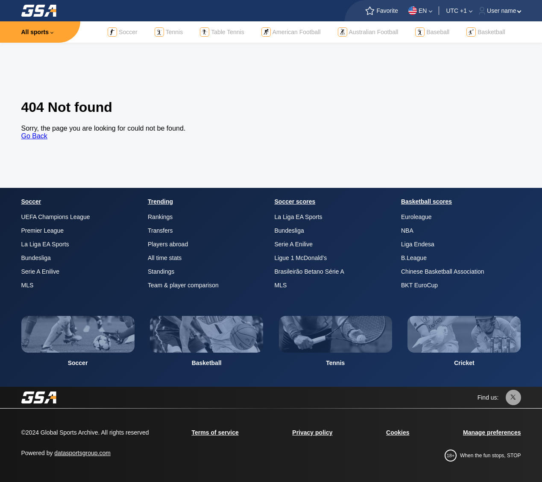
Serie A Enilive (40, 271)
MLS (27, 285)
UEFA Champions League (55, 216)
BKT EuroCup (419, 285)
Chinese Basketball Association (442, 271)
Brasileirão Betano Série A (309, 271)
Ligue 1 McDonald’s (301, 257)
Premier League (42, 230)
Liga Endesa (417, 244)
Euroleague (416, 216)
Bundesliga (36, 257)
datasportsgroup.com (82, 453)
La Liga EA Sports (45, 244)
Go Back (34, 136)
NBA (407, 230)
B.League (414, 257)
